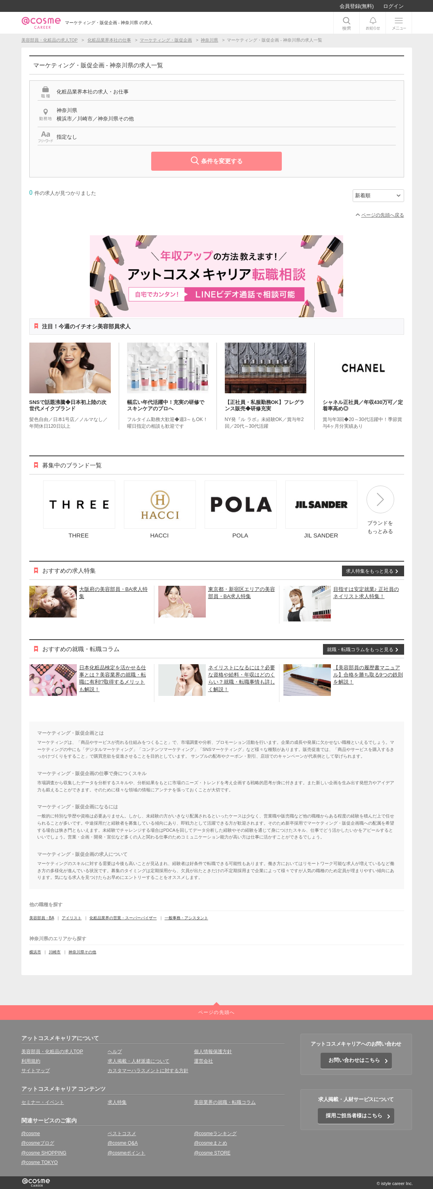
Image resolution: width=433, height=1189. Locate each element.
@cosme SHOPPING (43, 1153)
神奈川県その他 (82, 952)
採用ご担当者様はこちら (354, 1115)
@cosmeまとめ (210, 1143)
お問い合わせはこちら (354, 1060)
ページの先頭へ (216, 1012)
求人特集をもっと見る (369, 571)
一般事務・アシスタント (186, 918)
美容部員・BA (41, 918)
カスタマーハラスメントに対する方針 (148, 1070)
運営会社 (203, 1061)
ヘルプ (115, 1051)
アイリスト (72, 918)
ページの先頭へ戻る (382, 215)
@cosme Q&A (123, 1143)
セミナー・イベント (42, 1102)
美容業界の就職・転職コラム (225, 1102)
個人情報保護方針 (213, 1051)
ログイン (393, 6)
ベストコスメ (122, 1133)
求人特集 (117, 1102)
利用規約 (30, 1061)
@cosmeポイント (127, 1153)
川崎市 (55, 952)
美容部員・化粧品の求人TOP (52, 1051)
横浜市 (35, 952)
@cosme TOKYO (39, 1162)
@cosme (30, 1133)
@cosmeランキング (215, 1133)
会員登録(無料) (357, 6)
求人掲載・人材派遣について (138, 1061)
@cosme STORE (212, 1153)
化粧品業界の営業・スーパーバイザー (123, 918)
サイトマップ (35, 1070)
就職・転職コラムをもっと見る (360, 649)
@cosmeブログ (38, 1143)
